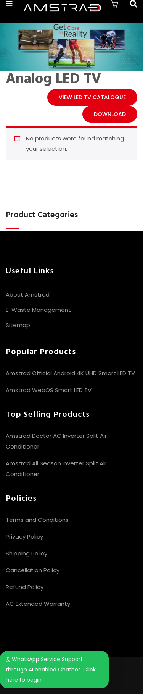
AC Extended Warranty (38, 604)
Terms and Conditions (37, 520)
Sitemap (18, 325)
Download (110, 114)
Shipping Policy (26, 553)
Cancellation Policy (32, 570)
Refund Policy (24, 587)
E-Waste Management (38, 310)
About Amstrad (28, 295)
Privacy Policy (24, 537)
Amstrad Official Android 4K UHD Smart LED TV (70, 373)
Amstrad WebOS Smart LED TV (49, 390)
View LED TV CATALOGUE (92, 97)
